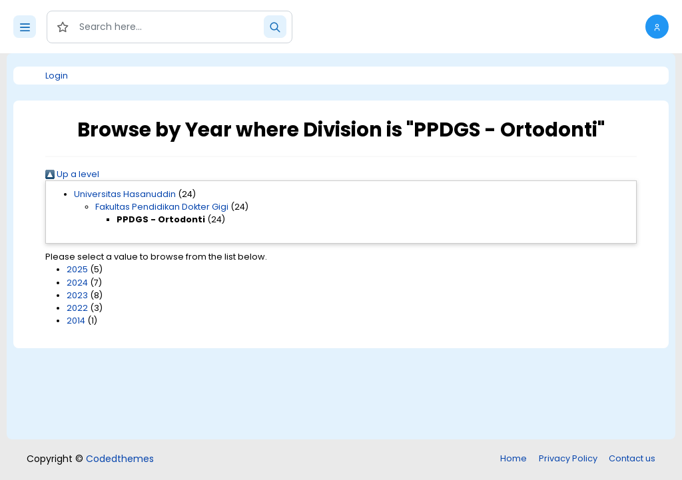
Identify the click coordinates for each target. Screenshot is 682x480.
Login (56, 75)
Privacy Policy (568, 458)
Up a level (72, 174)
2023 (77, 295)
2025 (77, 269)
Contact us (632, 458)
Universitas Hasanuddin (125, 194)
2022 (77, 308)
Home (513, 458)
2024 (77, 282)
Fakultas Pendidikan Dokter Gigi (161, 206)
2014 (76, 320)
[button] (657, 27)
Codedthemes (120, 458)
